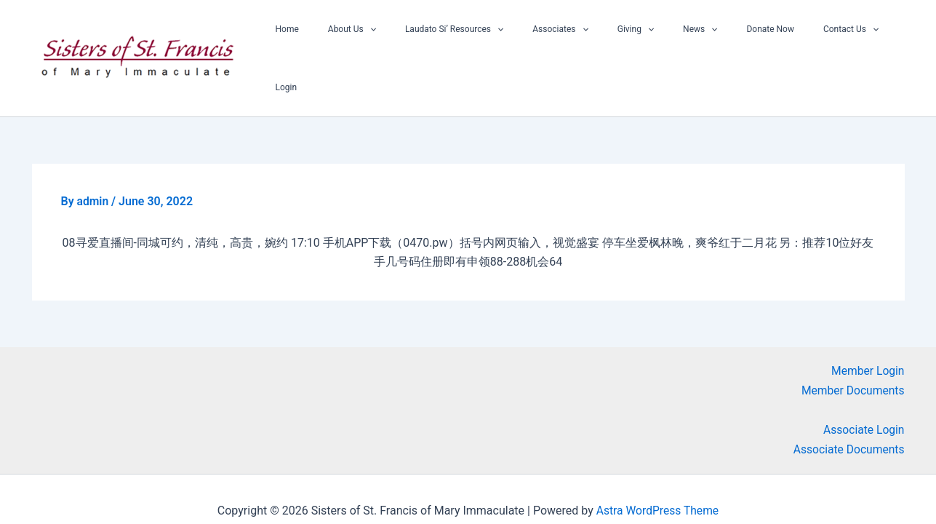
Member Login (867, 347)
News (669, 41)
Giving (616, 41)
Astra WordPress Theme (657, 487)
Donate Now (727, 41)
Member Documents (851, 367)
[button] (385, 41)
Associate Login (862, 406)
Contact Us (796, 41)
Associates (552, 41)
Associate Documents (847, 426)
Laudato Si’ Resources (458, 41)
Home (313, 41)
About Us (367, 41)
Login (852, 41)
